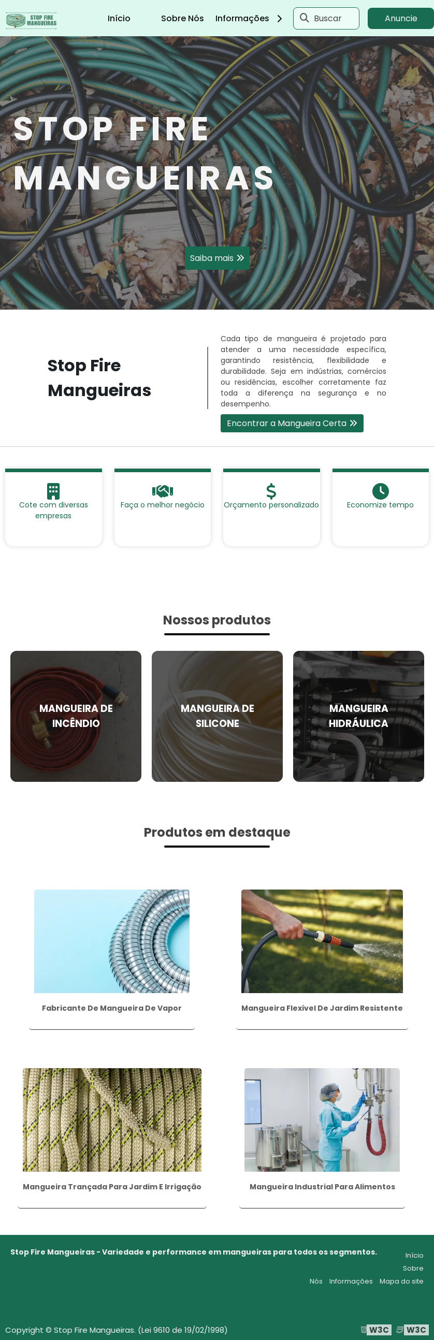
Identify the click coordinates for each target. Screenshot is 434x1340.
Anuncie (401, 18)
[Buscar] (304, 18)
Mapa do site (402, 1281)
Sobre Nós (182, 18)
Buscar (328, 18)
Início (119, 18)
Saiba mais (212, 258)
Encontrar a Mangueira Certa (286, 423)
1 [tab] (217, 297)
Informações (252, 18)
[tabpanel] (217, 173)
